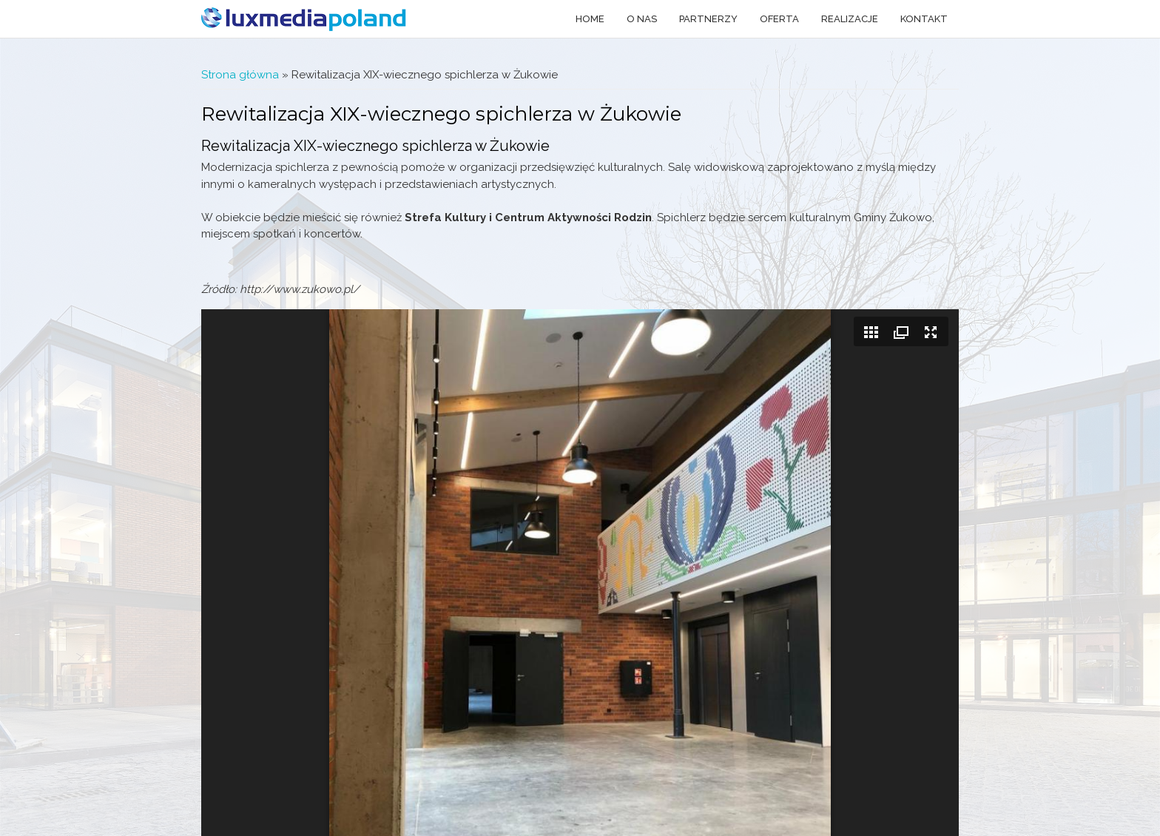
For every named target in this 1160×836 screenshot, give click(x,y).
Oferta (779, 18)
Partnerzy (708, 18)
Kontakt (924, 18)
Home (590, 18)
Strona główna (240, 74)
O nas (642, 18)
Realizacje (849, 18)
